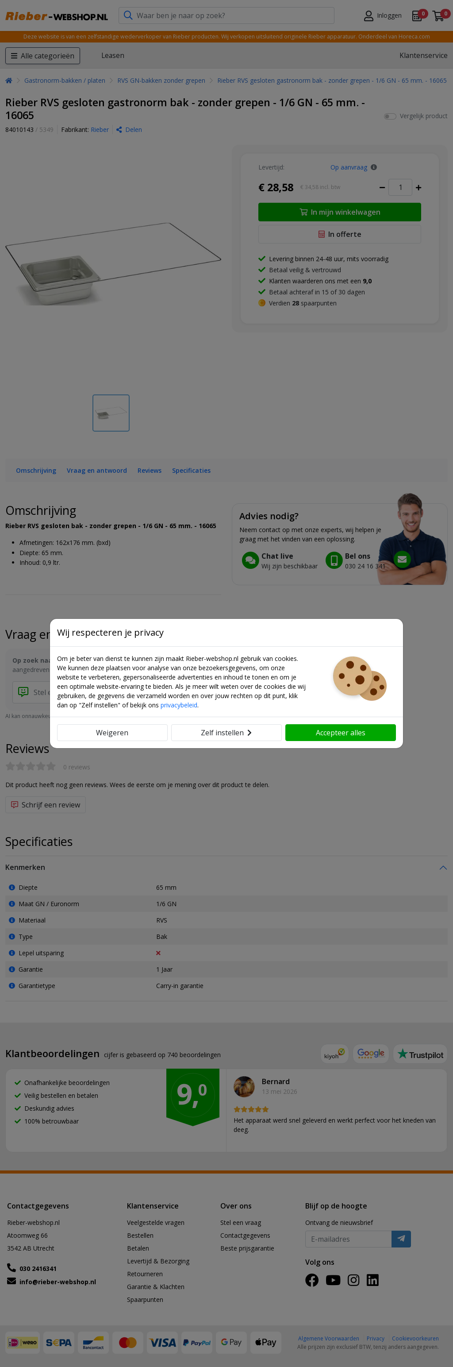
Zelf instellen (226, 733)
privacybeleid (179, 705)
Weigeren (112, 733)
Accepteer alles (340, 733)
